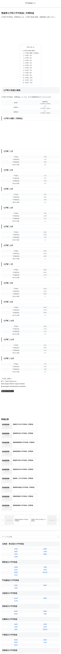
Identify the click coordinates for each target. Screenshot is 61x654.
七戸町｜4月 (28, 63)
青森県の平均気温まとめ (7, 392)
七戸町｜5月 (28, 66)
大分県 (45, 622)
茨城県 (16, 521)
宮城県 (16, 511)
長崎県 (16, 628)
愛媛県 (45, 609)
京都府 (16, 581)
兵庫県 (45, 578)
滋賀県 (16, 578)
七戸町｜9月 (28, 76)
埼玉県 (16, 529)
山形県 (45, 506)
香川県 (16, 612)
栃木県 (16, 524)
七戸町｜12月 (29, 84)
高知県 (45, 612)
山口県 (45, 596)
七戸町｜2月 (28, 58)
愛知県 (45, 565)
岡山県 (16, 599)
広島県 (45, 594)
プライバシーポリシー (45, 649)
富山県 (16, 552)
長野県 (45, 539)
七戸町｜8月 (28, 73)
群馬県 (16, 526)
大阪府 (16, 583)
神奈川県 (45, 526)
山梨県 (16, 542)
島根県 (16, 596)
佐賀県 (16, 625)
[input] (30, 491)
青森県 (16, 506)
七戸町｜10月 (29, 78)
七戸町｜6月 (28, 68)
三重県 (45, 568)
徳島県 (16, 609)
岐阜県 (16, 565)
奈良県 (45, 581)
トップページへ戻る (16, 649)
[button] (58, 491)
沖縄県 (45, 630)
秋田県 (45, 503)
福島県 (45, 508)
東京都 (45, 524)
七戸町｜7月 (28, 71)
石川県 (16, 555)
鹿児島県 (45, 628)
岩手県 (16, 508)
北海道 (16, 503)
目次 (28, 47)
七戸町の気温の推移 (29, 50)
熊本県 (16, 630)
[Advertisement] (30, 31)
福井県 (45, 552)
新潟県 (16, 539)
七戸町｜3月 (28, 61)
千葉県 (45, 521)
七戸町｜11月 (29, 81)
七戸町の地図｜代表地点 (32, 53)
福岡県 (16, 622)
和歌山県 (45, 583)
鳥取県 (16, 594)
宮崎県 (45, 625)
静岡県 (16, 568)
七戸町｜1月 (28, 55)
